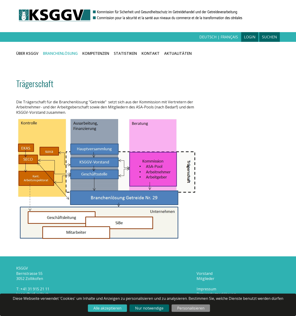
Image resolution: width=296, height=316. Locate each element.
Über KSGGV (27, 53)
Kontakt (151, 53)
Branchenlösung (60, 53)
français (229, 37)
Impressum (206, 288)
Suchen (269, 37)
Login (250, 37)
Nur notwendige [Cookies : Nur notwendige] (149, 308)
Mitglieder (205, 278)
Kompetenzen (95, 53)
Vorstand (205, 273)
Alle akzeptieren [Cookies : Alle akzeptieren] (107, 308)
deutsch (208, 37)
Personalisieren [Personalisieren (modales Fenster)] (190, 308)
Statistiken (125, 53)
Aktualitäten (178, 53)
